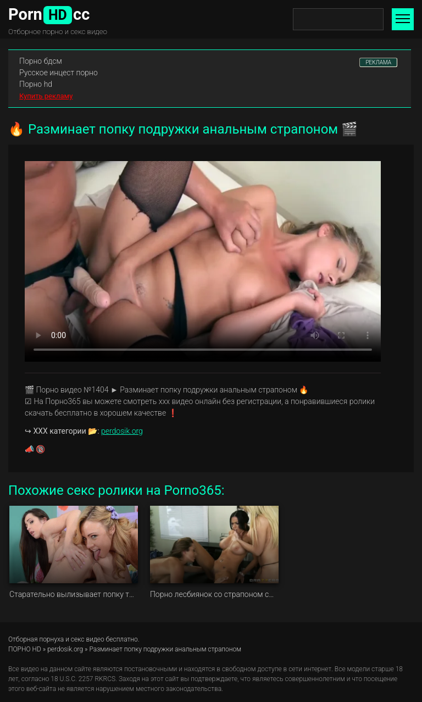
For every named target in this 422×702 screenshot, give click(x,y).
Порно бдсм (40, 61)
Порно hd (35, 84)
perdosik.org (122, 431)
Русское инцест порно (58, 72)
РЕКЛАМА (378, 62)
